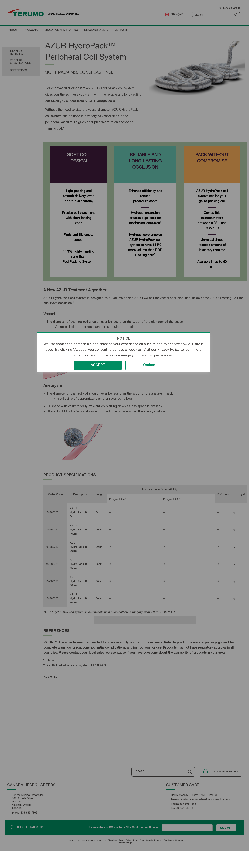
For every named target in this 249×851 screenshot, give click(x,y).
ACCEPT (98, 365)
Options (149, 365)
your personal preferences (152, 355)
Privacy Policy (168, 350)
